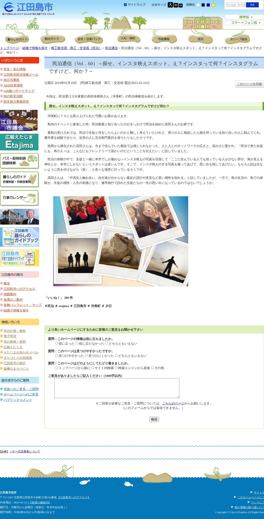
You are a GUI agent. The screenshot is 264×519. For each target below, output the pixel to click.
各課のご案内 (13, 299)
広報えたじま (13, 347)
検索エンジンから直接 (134, 368)
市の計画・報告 (15, 331)
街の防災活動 (13, 96)
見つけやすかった (71, 355)
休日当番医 (11, 80)
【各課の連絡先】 (40, 502)
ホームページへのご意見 (21, 394)
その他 (159, 368)
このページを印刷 (249, 84)
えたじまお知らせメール (21, 352)
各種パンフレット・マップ (23, 305)
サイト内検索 (104, 368)
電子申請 (10, 336)
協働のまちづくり (16, 368)
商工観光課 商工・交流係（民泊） (76, 48)
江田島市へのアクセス (19, 289)
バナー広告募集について (25, 451)
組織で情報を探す (35, 48)
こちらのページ (173, 403)
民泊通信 (111, 48)
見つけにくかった (101, 355)
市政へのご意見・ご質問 (21, 389)
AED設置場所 (13, 85)
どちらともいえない (123, 343)
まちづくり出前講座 (18, 358)
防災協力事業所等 (16, 101)
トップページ (9, 48)
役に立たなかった (91, 343)
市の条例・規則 (15, 341)
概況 (7, 283)
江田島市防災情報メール (21, 74)
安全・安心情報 (15, 69)
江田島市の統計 (15, 363)
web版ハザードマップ (19, 91)
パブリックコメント (18, 400)
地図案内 (10, 294)
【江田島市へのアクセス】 (73, 497)
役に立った (67, 343)
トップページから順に (74, 368)
